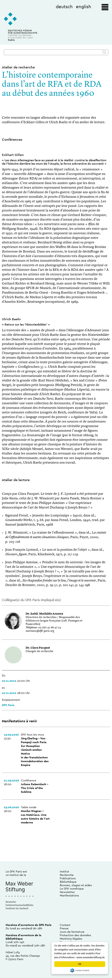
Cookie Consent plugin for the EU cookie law (79, 970)
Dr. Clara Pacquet (38, 648)
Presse (64, 928)
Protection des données (75, 935)
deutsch (64, 6)
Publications (68, 878)
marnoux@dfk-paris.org (40, 631)
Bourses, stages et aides (76, 885)
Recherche (67, 875)
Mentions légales (71, 938)
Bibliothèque (68, 881)
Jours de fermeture (72, 932)
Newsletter (67, 892)
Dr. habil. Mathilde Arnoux (44, 614)
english (83, 6)
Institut (64, 871)
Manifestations (69, 895)
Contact (65, 925)
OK (79, 964)
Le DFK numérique (72, 888)
